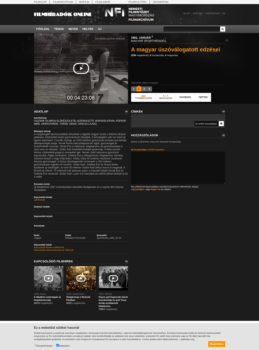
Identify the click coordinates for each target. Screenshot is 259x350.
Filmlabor (102, 1)
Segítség (198, 13)
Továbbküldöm (143, 98)
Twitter (202, 97)
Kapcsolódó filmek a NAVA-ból (49, 247)
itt (179, 339)
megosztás (171, 55)
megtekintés (140, 55)
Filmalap (40, 1)
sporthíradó (39, 200)
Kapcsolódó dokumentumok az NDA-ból (53, 250)
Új (100, 29)
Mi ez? (187, 13)
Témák (59, 29)
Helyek (88, 29)
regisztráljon (137, 189)
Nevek (73, 29)
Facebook (185, 97)
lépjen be (155, 189)
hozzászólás (157, 55)
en (223, 13)
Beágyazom (165, 98)
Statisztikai (63, 345)
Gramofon (160, 1)
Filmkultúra (137, 1)
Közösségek (213, 13)
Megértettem (216, 344)
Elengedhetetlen (43, 345)
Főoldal (43, 29)
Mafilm (84, 1)
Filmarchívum (63, 1)
